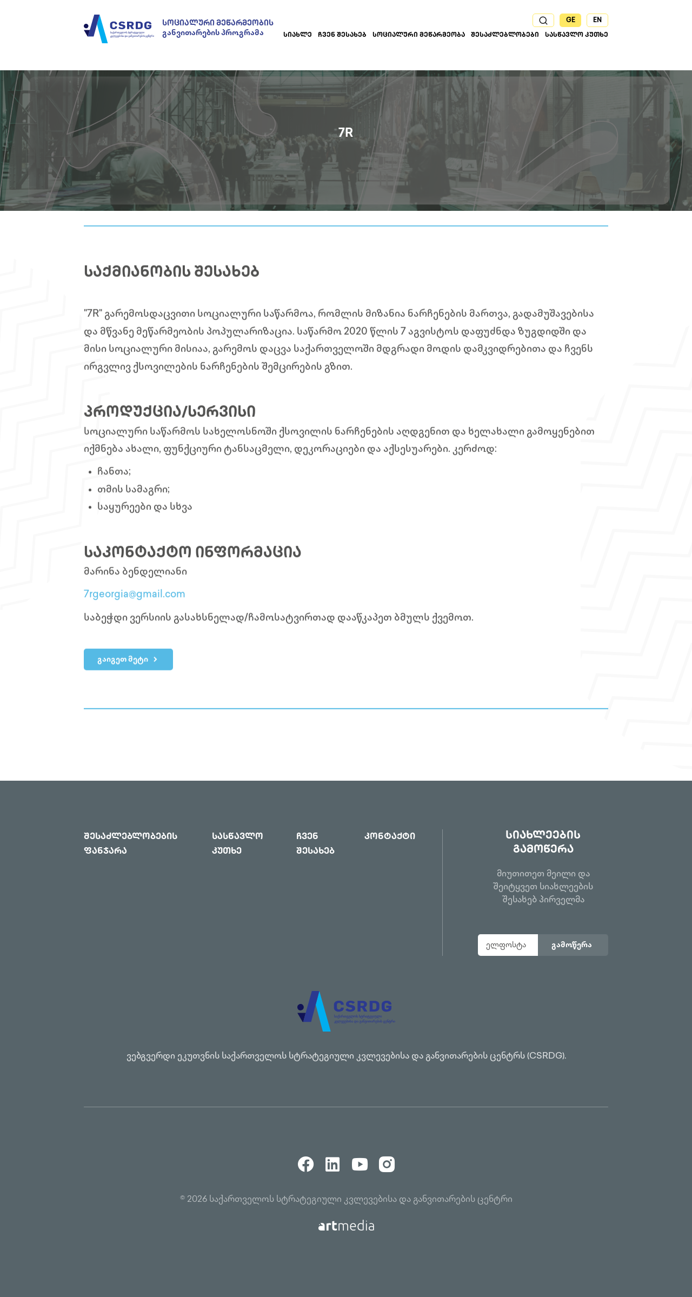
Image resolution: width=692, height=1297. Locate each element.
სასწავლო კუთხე (576, 35)
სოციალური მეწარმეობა (418, 35)
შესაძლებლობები (505, 35)
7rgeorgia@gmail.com (134, 597)
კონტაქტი (389, 837)
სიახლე (297, 35)
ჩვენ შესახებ (342, 35)
